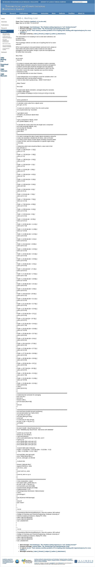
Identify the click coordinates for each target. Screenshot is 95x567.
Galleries (62, 13)
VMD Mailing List (3, 59)
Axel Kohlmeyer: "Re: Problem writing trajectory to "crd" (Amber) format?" (53, 27)
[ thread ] (41, 33)
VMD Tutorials (4, 70)
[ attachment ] (61, 33)
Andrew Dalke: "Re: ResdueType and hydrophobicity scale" (51, 28)
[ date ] (35, 33)
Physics (49, 560)
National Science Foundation (40, 560)
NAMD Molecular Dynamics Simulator (7, 37)
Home (4, 13)
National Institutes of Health (66, 559)
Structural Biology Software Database (7, 46)
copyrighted (52, 563)
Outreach (4, 52)
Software (34, 13)
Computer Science (55, 560)
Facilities (71, 13)
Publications (24, 13)
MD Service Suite (6, 43)
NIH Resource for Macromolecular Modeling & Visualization (20, 2)
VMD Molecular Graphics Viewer (6, 34)
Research (13, 13)
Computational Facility (6, 49)
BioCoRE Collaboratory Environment (6, 40)
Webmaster (60, 563)
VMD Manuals (4, 75)
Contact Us (36, 563)
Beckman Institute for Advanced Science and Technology (46, 559)
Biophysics (64, 560)
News (54, 13)
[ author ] (54, 33)
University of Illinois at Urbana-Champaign (53, 2)
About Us (81, 13)
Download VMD (4, 65)
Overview (4, 22)
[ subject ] (47, 33)
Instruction (44, 13)
